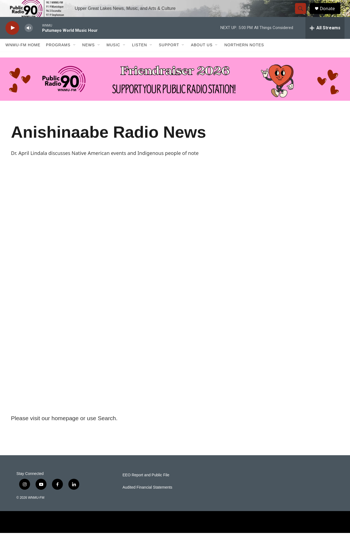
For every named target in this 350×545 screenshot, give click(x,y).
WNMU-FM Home (22, 57)
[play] (12, 40)
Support (169, 57)
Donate (330, 14)
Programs (58, 57)
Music (113, 57)
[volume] (28, 40)
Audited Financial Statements (147, 499)
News (88, 57)
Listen (139, 57)
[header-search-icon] (303, 14)
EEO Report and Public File (145, 487)
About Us (201, 57)
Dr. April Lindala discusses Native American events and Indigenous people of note (105, 165)
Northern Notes (244, 57)
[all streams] (325, 40)
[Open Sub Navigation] (74, 57)
